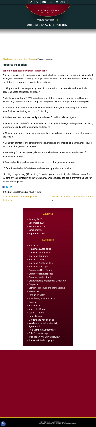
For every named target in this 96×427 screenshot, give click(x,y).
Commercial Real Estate (40, 270)
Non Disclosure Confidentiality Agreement (44, 324)
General (32, 302)
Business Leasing (37, 259)
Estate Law (34, 291)
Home (31, 2)
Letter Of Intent (36, 312)
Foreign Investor (37, 295)
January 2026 (35, 219)
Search (51, 2)
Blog (25, 59)
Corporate (33, 284)
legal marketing (57, 423)
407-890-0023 (59, 25)
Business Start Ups (38, 266)
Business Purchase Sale (41, 263)
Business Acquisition (41, 249)
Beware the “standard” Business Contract (72, 196)
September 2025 (37, 233)
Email (44, 2)
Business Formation (40, 252)
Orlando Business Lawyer (12, 59)
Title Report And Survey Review (44, 337)
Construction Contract (40, 277)
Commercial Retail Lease (41, 273)
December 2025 (36, 222)
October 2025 (35, 230)
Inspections (34, 305)
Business (32, 59)
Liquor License (36, 316)
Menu (62, 2)
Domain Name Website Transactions (47, 287)
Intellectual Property (39, 309)
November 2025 (37, 226)
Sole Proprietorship (38, 333)
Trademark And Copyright (41, 340)
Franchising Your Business (42, 298)
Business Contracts (38, 256)
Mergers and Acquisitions (41, 319)
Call (37, 2)
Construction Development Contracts (47, 280)
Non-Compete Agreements (42, 329)
